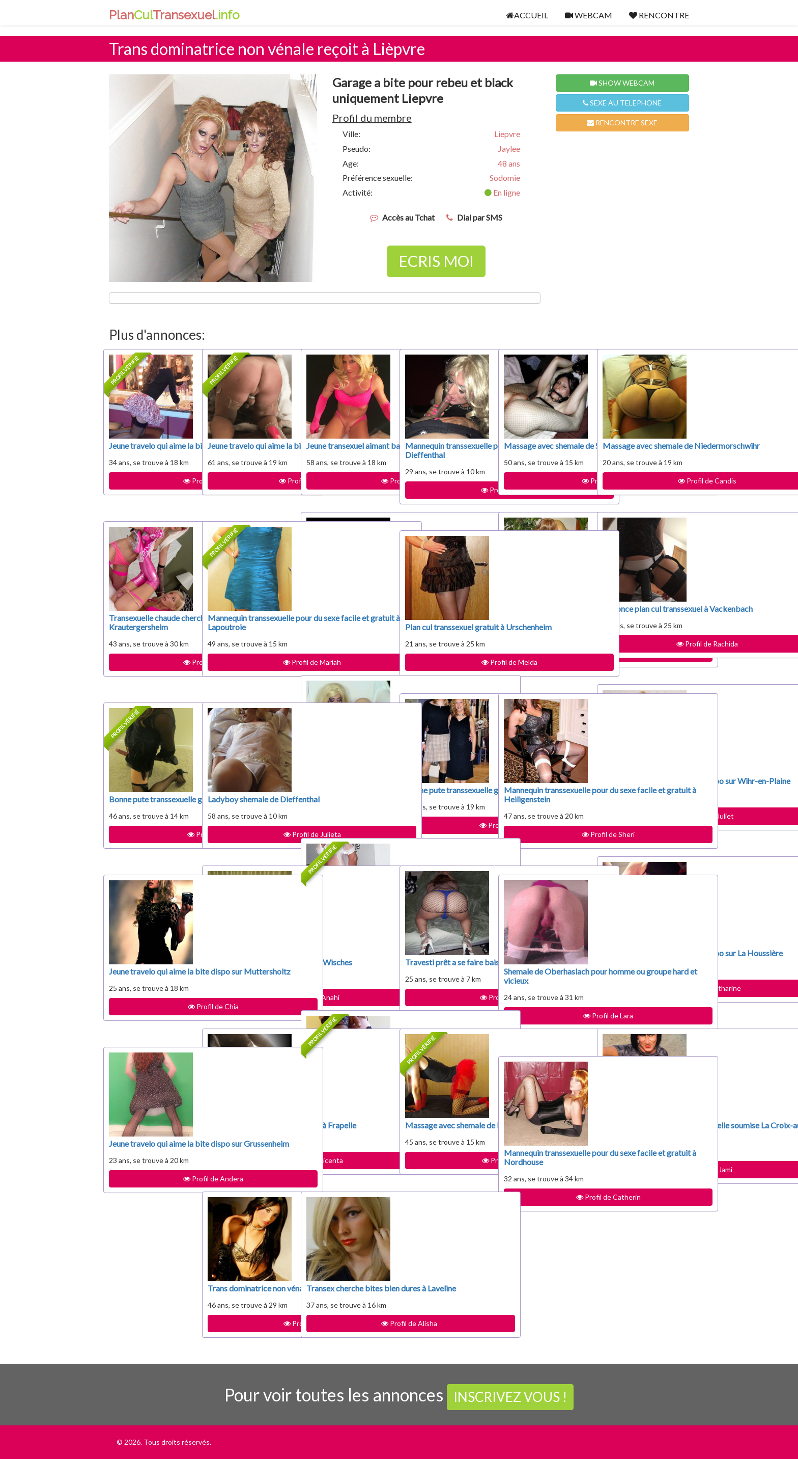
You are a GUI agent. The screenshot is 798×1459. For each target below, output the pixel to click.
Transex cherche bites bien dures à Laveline (344, 1292)
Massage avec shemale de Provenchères (445, 1129)
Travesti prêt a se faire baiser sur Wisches (247, 966)
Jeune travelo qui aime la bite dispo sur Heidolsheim (147, 455)
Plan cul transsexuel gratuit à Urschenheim (443, 631)
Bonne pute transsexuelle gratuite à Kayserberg (149, 808)
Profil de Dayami (447, 1006)
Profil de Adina (446, 1169)
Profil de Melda (447, 671)
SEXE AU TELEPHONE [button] (622, 102)
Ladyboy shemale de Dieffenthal (243, 803)
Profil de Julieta (249, 843)
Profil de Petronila (348, 816)
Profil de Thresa (546, 671)
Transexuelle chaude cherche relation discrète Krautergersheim (144, 631)
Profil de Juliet (644, 834)
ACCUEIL (527, 15)
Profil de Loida (546, 489)
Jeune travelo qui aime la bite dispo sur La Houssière (641, 962)
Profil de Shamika (348, 1169)
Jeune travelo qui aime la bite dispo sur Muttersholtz (147, 980)
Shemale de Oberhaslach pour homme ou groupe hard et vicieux (544, 985)
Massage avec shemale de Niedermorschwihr (642, 450)
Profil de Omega (151, 680)
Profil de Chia (150, 1024)
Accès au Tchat (408, 217)
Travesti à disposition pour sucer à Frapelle (245, 1129)
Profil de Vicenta (249, 1169)
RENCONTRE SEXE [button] (622, 122)
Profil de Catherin (546, 1215)
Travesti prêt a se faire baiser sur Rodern (444, 966)
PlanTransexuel (174, 15)
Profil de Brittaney (249, 499)
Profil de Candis (644, 489)
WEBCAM (588, 15)
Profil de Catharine (644, 1006)
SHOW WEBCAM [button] (622, 82)
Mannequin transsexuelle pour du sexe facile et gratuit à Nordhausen (344, 1120)
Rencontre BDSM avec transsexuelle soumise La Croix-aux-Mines (642, 1134)
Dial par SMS (479, 217)
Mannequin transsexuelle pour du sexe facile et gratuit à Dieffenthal (443, 459)
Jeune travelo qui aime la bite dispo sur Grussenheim (147, 1153)
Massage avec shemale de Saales (544, 450)
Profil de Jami (644, 1178)
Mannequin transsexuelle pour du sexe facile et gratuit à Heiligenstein (542, 803)
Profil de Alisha (348, 1332)
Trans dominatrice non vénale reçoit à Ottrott (345, 613)
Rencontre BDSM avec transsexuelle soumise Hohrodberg (346, 944)
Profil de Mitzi (151, 852)
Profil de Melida (249, 1341)
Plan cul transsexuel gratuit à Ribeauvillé (341, 776)
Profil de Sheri (545, 852)
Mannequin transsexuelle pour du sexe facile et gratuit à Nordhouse (542, 1166)
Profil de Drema (447, 508)
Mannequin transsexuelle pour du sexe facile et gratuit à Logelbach (542, 622)
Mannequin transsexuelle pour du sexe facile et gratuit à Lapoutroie (246, 631)
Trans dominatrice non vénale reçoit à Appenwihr (247, 1297)
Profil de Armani (348, 489)
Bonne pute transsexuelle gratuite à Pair (445, 799)
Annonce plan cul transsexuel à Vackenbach (632, 618)
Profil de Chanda (348, 988)
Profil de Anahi (249, 1006)
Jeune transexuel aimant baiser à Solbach (347, 450)
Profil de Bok (348, 653)
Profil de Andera (151, 1197)
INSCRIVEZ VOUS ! (510, 1397)
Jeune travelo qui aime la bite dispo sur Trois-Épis (246, 455)
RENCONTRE (659, 15)
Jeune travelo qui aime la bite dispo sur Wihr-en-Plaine (641, 790)
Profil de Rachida (644, 662)
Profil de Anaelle (151, 499)
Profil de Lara (546, 1034)
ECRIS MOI (436, 261)
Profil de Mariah (249, 680)
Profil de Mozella (447, 843)
